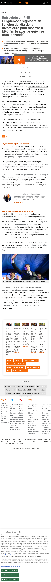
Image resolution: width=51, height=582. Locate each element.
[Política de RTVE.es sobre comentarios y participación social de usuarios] (47, 440)
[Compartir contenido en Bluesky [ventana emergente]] (25, 72)
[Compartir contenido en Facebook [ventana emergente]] (17, 72)
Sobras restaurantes (13, 393)
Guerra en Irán (41, 386)
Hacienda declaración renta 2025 (34, 393)
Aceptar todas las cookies (9, 570)
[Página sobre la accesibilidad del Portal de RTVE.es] (28, 440)
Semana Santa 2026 (25, 390)
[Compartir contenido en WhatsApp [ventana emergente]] (30, 72)
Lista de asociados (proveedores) (10, 566)
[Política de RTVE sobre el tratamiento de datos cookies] (14, 441)
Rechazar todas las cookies (10, 575)
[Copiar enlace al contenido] (34, 72)
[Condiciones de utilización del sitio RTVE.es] (2, 440)
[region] (25, 555)
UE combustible (39, 390)
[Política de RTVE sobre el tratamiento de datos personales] (8, 441)
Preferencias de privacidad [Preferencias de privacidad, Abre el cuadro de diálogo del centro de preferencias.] (10, 579)
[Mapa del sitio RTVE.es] (34, 440)
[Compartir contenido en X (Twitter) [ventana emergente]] (21, 72)
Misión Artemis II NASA (26, 386)
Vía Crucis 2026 (10, 386)
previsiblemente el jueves (38, 86)
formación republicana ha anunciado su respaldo (21, 94)
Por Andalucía (10, 390)
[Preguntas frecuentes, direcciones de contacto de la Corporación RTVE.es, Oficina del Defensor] (39, 440)
